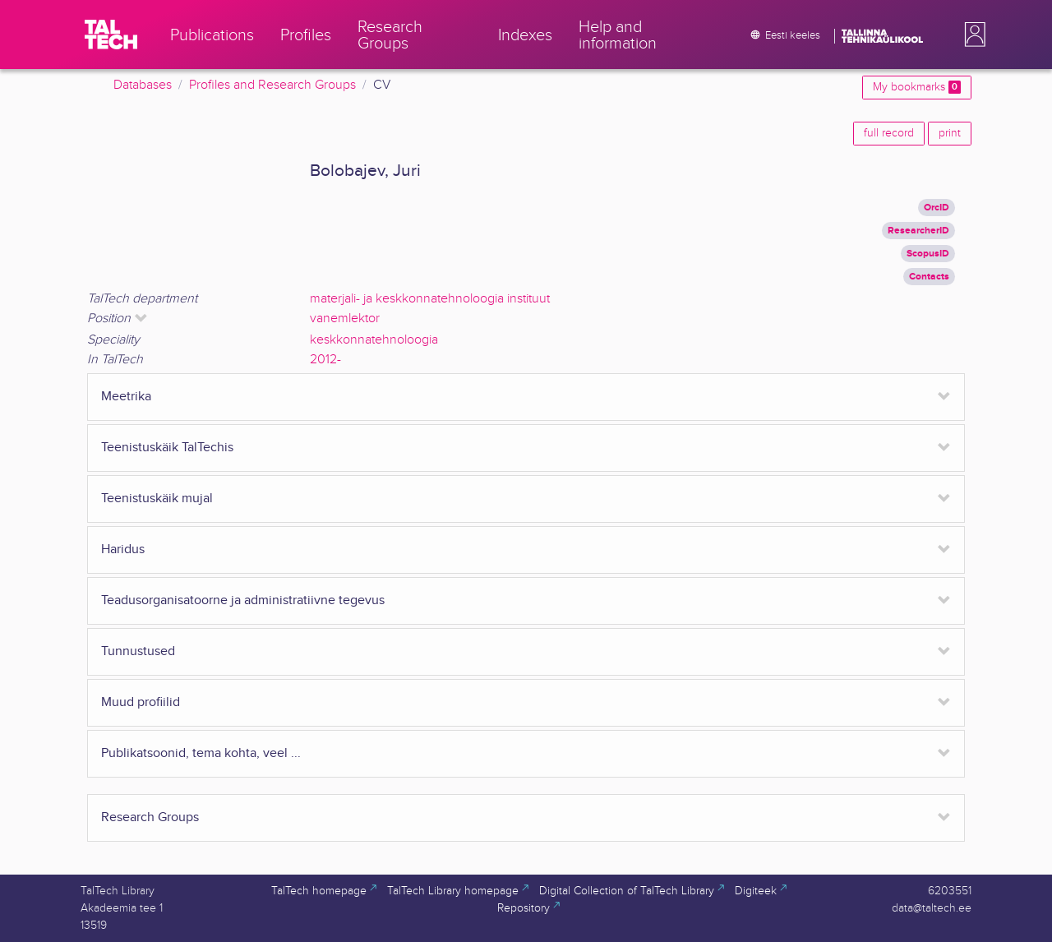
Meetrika (126, 396)
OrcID (936, 207)
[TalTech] (111, 34)
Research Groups (150, 817)
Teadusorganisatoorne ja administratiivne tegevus (243, 600)
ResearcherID (918, 230)
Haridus (123, 549)
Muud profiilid (140, 702)
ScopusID (928, 253)
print (950, 133)
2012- (325, 359)
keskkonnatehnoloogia (374, 340)
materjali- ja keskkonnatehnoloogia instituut (430, 299)
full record (889, 133)
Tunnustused (138, 651)
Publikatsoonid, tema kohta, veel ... (201, 753)
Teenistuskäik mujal (157, 498)
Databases (142, 85)
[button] (971, 34)
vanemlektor (345, 318)
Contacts (929, 276)
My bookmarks (917, 87)
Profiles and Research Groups (272, 85)
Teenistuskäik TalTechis (167, 447)
